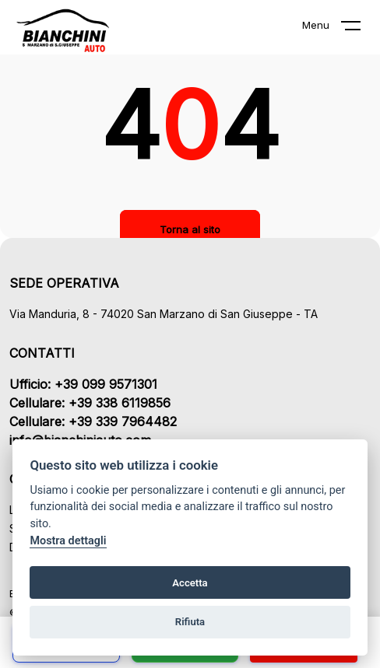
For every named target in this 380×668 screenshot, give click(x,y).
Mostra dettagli (68, 540)
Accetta (189, 583)
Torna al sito (190, 229)
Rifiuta (190, 622)
